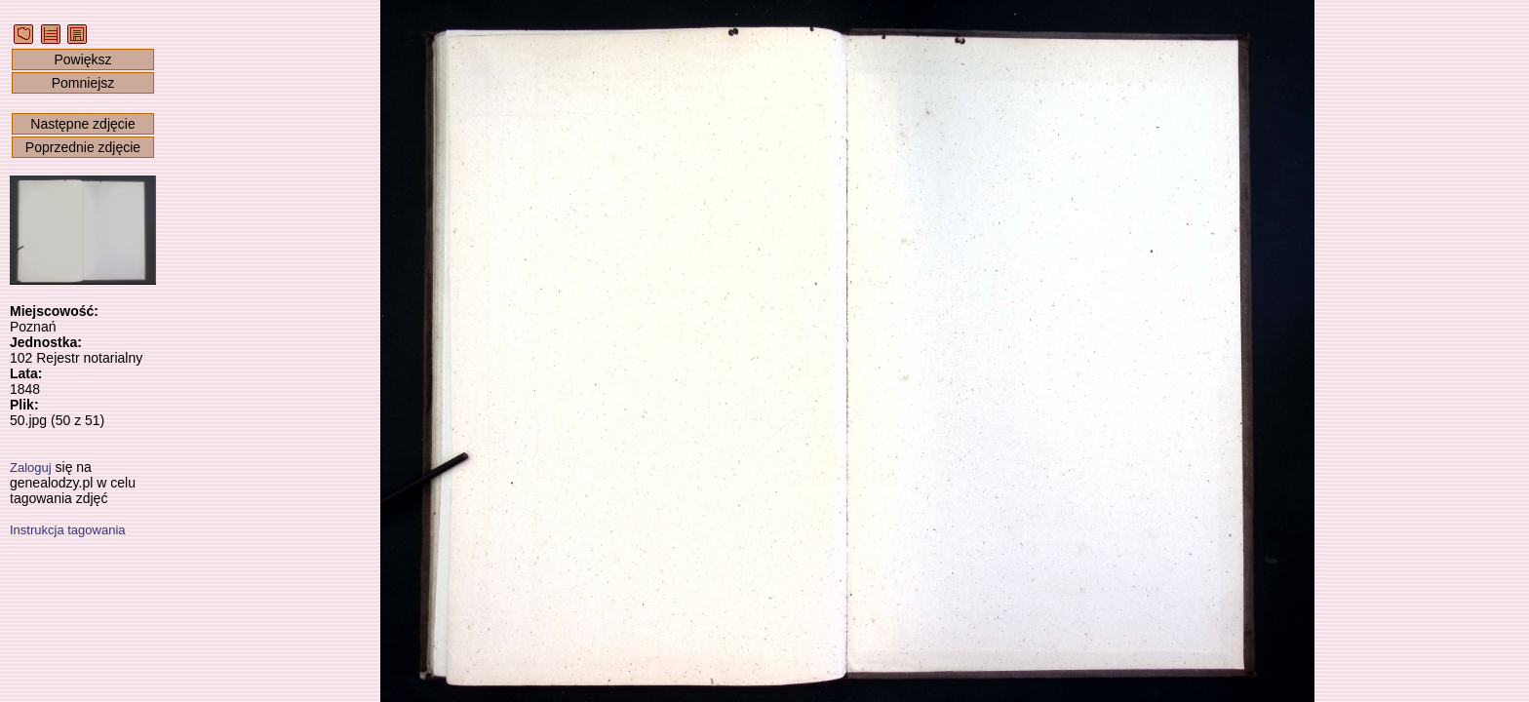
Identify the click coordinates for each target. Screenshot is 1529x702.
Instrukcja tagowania (68, 530)
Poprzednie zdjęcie (82, 147)
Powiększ (82, 59)
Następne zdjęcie (82, 124)
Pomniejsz (83, 83)
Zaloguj (31, 467)
